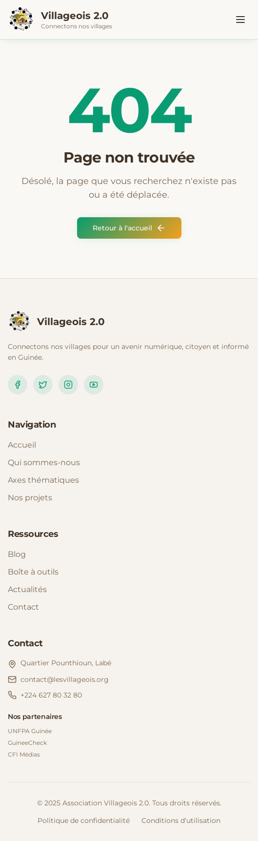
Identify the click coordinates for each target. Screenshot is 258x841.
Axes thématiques (43, 480)
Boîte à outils (33, 571)
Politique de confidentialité (84, 820)
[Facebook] (17, 384)
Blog (17, 554)
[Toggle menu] (240, 19)
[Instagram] (68, 384)
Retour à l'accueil (129, 228)
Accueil (22, 445)
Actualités (27, 589)
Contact (23, 607)
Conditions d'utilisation (180, 820)
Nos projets (30, 497)
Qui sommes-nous (44, 462)
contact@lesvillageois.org (64, 679)
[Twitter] (43, 384)
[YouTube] (93, 384)
